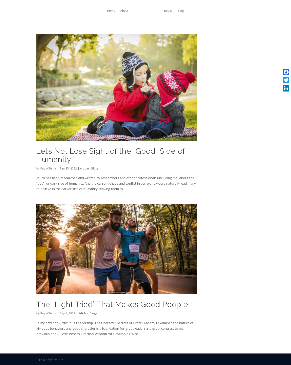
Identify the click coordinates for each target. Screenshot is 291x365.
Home (111, 11)
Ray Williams (48, 168)
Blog (181, 11)
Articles (85, 168)
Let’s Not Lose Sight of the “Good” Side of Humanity (110, 155)
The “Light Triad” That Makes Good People (112, 304)
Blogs (95, 168)
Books (168, 11)
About (124, 11)
